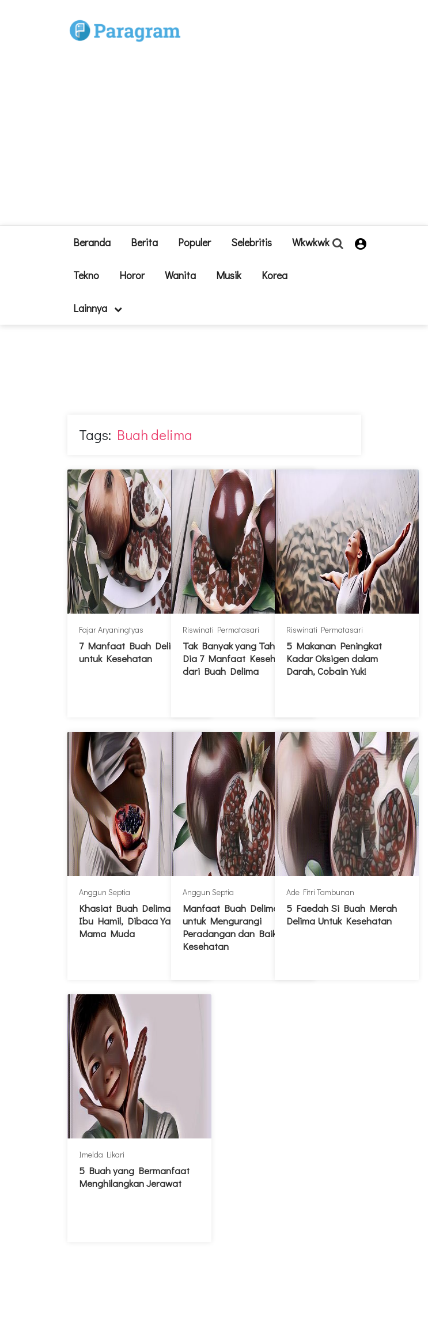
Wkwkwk (310, 242)
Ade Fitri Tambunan (320, 891)
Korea (274, 275)
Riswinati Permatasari (221, 629)
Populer (194, 242)
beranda (92, 242)
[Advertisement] (245, 117)
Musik (228, 275)
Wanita (180, 275)
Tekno (86, 275)
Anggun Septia (104, 891)
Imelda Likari (101, 1154)
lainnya (97, 308)
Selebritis (251, 242)
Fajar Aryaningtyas (111, 629)
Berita (144, 242)
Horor (132, 275)
